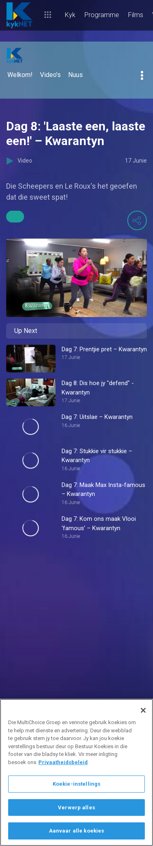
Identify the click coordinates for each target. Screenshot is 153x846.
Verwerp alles (76, 807)
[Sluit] (143, 710)
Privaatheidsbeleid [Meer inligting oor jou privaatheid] (63, 762)
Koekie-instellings (76, 784)
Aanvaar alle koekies (76, 831)
